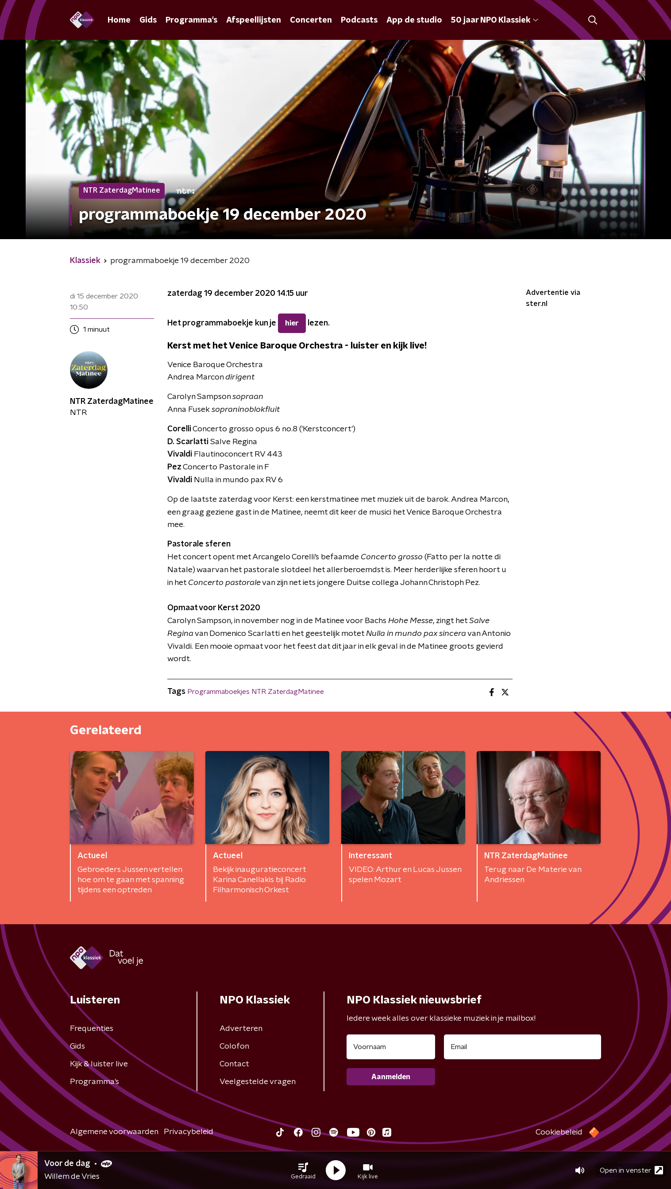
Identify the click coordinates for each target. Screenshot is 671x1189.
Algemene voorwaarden (114, 1132)
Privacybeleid (188, 1132)
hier (292, 323)
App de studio (414, 20)
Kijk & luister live (99, 1064)
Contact (234, 1064)
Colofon (234, 1046)
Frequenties (91, 1029)
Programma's (191, 20)
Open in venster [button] (631, 1170)
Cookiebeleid (559, 1132)
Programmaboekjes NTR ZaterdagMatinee (255, 691)
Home (119, 20)
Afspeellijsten (253, 20)
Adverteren (241, 1029)
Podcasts (359, 20)
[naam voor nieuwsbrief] (391, 1046)
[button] (303, 1170)
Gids (148, 20)
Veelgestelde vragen (258, 1082)
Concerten (311, 20)
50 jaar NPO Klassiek (494, 20)
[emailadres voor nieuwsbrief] (522, 1046)
